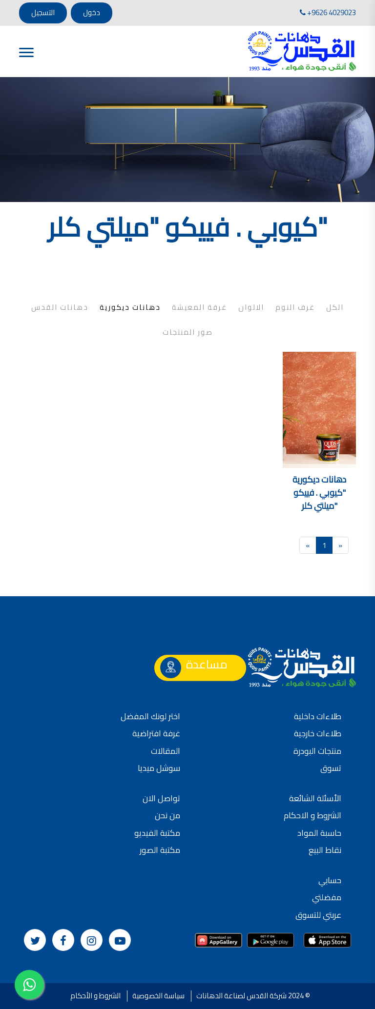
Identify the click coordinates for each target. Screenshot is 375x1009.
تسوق (330, 768)
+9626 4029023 (328, 12)
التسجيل (43, 12)
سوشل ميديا (159, 768)
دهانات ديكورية (130, 307)
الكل (335, 307)
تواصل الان (161, 798)
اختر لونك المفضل (150, 716)
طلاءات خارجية (317, 733)
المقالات (165, 751)
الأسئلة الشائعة (315, 798)
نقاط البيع (325, 850)
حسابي (329, 880)
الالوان (251, 307)
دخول (91, 12)
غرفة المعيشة (199, 307)
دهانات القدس (59, 307)
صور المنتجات (188, 332)
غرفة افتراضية (156, 733)
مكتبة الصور (160, 850)
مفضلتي (326, 897)
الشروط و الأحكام (95, 996)
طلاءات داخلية (317, 716)
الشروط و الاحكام (312, 815)
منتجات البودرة (317, 751)
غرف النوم (295, 307)
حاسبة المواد (319, 833)
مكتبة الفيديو (157, 833)
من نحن (167, 815)
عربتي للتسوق (318, 915)
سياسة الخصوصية (158, 996)
